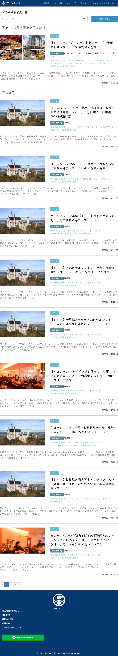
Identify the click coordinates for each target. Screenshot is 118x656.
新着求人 (47, 3)
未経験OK (96, 231)
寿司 (63, 60)
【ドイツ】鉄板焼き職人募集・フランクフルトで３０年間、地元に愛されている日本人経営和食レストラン (82, 484)
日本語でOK (105, 127)
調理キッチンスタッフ (85, 63)
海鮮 (109, 60)
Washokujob (11, 3)
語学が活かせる (104, 63)
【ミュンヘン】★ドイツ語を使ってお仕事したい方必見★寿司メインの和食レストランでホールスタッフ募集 (82, 376)
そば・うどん (67, 63)
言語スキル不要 (57, 130)
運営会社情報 (8, 619)
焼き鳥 (96, 60)
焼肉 (89, 60)
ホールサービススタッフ (78, 231)
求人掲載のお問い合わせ (13, 611)
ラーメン (54, 63)
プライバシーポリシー (12, 627)
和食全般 (54, 60)
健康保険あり (71, 66)
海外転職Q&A (81, 3)
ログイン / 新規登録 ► (102, 3)
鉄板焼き (80, 60)
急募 (82, 445)
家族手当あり (56, 66)
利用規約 (6, 623)
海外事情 (6, 615)
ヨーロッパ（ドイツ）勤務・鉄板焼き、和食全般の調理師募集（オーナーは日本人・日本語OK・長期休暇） (82, 112)
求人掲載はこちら (63, 3)
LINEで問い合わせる (22, 637)
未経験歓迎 (72, 233)
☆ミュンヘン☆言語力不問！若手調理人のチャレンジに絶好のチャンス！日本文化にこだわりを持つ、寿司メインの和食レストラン (82, 540)
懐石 (70, 442)
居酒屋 (71, 60)
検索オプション (104, 19)
